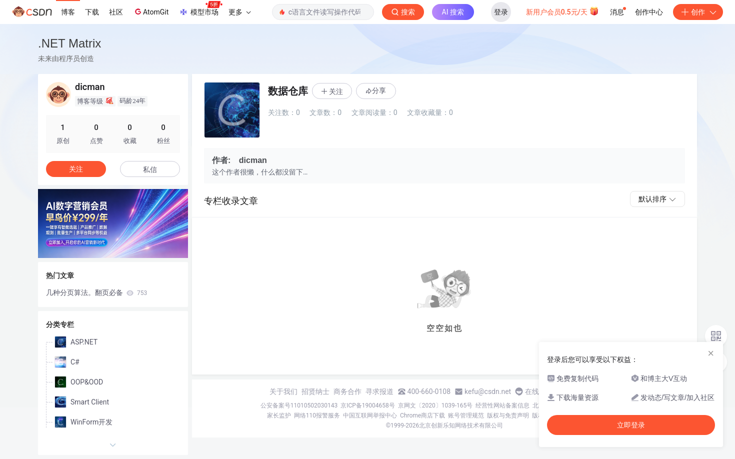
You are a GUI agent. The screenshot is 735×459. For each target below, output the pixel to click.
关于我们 (284, 392)
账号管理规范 (466, 415)
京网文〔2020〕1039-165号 (435, 405)
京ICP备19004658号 (367, 405)
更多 (239, 12)
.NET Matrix (69, 43)
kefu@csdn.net (487, 392)
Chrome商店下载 (422, 415)
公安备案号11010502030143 (299, 405)
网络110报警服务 (317, 415)
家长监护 (279, 415)
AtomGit (150, 11)
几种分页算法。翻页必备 (96, 292)
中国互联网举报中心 (370, 415)
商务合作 (348, 392)
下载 (92, 12)
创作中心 (649, 12)
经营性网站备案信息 (503, 405)
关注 (76, 169)
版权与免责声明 (508, 415)
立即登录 (631, 425)
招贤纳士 (316, 392)
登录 (501, 12)
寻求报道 (380, 392)
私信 (150, 170)
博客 (68, 12)
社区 (116, 12)
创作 (698, 12)
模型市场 (200, 9)
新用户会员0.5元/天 (563, 11)
